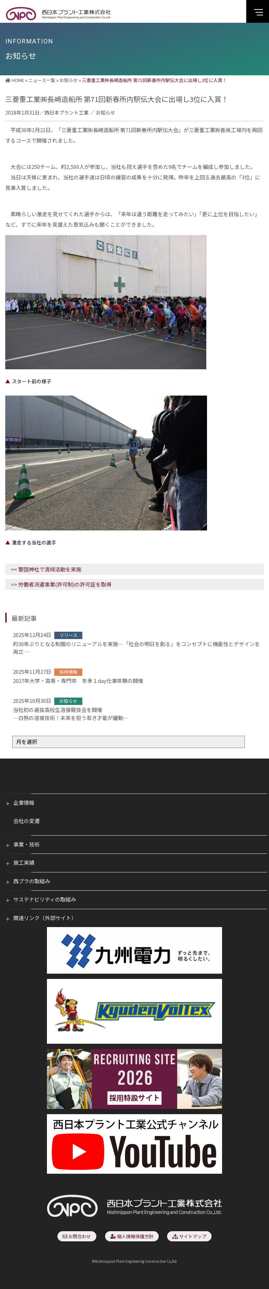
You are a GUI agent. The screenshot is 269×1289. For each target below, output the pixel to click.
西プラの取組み (31, 881)
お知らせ (69, 80)
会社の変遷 (26, 820)
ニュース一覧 (41, 80)
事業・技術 (26, 844)
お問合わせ (77, 1236)
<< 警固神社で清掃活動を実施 (46, 569)
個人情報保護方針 (131, 1236)
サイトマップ (189, 1236)
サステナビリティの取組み (44, 899)
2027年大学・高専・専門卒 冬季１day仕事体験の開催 (78, 680)
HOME (14, 80)
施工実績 (23, 862)
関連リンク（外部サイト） (44, 917)
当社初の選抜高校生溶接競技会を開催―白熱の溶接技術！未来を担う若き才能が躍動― (71, 713)
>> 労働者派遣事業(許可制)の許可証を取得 (61, 584)
